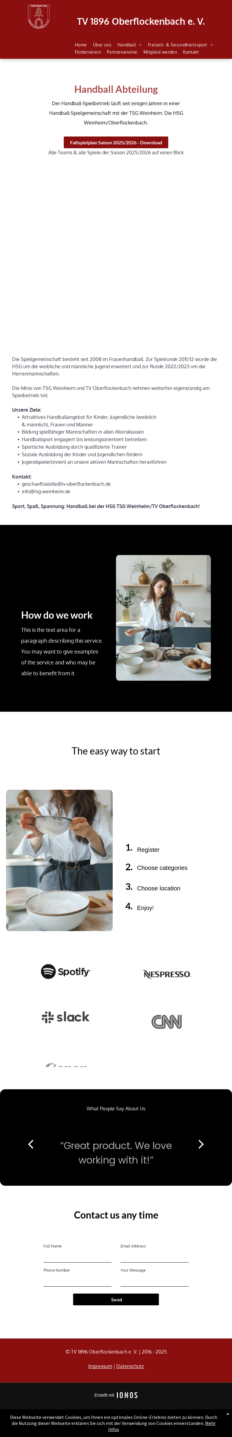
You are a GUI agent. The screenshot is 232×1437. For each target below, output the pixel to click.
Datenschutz (130, 1366)
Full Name (53, 1246)
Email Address (133, 1246)
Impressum (100, 1366)
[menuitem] (81, 45)
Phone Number (57, 1270)
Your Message (133, 1270)
